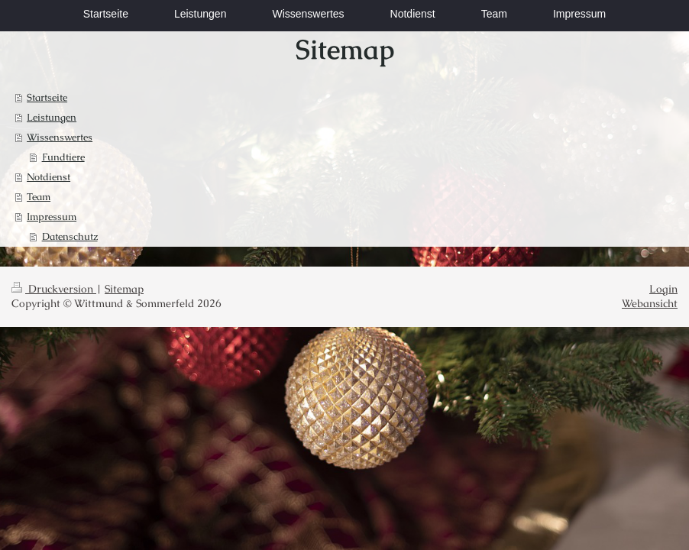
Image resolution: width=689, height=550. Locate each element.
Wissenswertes (59, 137)
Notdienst (48, 176)
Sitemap (124, 289)
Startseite (47, 97)
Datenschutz (70, 236)
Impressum (51, 216)
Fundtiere (63, 156)
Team (38, 196)
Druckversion (53, 289)
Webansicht (650, 303)
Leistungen (51, 117)
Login (663, 289)
